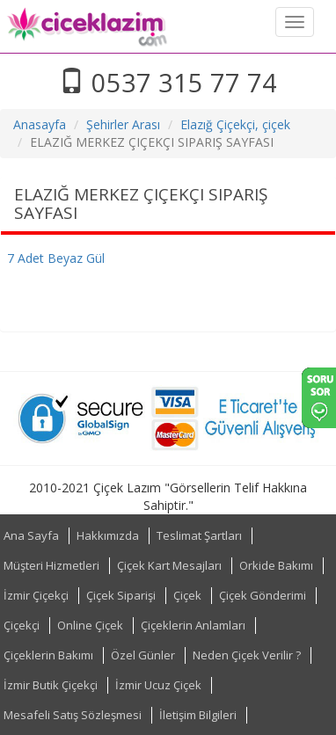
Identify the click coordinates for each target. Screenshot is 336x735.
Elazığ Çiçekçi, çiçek (235, 124)
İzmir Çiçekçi (36, 595)
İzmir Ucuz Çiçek (158, 685)
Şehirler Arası (123, 124)
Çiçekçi (22, 625)
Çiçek (187, 595)
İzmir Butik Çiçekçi (51, 685)
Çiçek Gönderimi (262, 595)
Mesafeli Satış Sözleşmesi (73, 715)
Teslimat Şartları (199, 535)
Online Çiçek (90, 625)
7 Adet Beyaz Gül (56, 258)
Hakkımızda (108, 535)
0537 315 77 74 (168, 82)
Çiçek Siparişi (121, 595)
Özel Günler (143, 655)
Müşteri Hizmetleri (51, 565)
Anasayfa (39, 124)
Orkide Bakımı (276, 565)
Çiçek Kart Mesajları (169, 565)
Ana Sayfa (31, 535)
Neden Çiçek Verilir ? (247, 655)
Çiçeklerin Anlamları (193, 625)
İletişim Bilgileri (198, 715)
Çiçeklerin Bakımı (48, 655)
